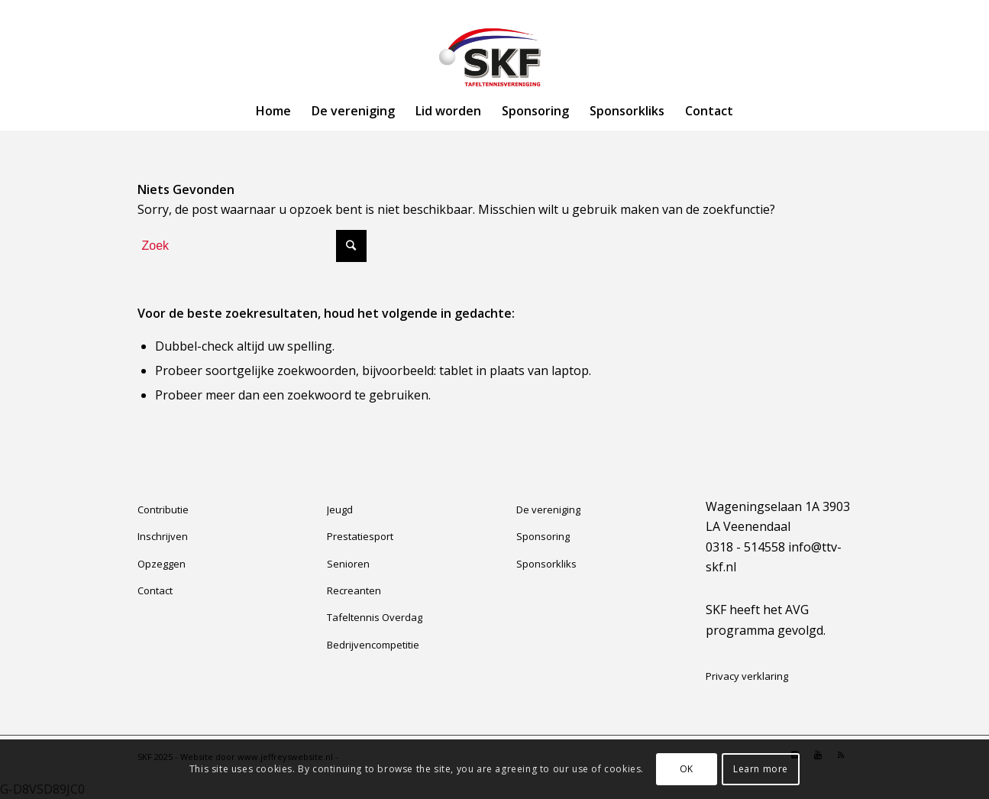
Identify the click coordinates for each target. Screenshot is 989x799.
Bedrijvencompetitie (373, 645)
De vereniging (548, 509)
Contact (155, 590)
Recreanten (354, 590)
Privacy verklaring (747, 676)
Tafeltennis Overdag (374, 617)
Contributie (163, 509)
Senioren (348, 564)
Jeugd (340, 509)
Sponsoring (543, 536)
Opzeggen (161, 564)
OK (686, 768)
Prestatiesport (360, 536)
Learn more (760, 768)
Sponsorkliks (546, 564)
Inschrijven (162, 536)
